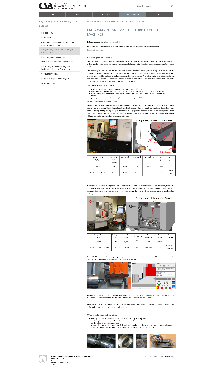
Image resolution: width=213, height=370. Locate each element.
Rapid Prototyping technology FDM (56, 78)
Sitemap (54, 364)
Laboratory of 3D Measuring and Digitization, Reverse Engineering (55, 67)
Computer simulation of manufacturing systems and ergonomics (58, 43)
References (46, 37)
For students (106, 15)
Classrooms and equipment (53, 57)
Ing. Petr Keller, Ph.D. (113, 42)
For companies (132, 15)
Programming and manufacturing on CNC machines (57, 50)
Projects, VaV (47, 32)
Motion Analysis (48, 83)
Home (52, 15)
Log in (146, 356)
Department (79, 15)
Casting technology (49, 74)
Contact (160, 15)
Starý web (153, 356)
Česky (141, 6)
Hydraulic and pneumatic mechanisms (58, 61)
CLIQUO (171, 356)
